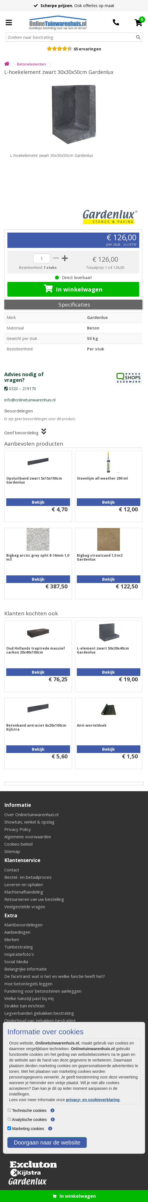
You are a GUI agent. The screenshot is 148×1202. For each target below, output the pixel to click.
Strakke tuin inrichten (24, 1006)
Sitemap (12, 851)
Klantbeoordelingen (23, 924)
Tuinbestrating (18, 947)
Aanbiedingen (17, 932)
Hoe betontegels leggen (28, 983)
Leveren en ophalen (23, 884)
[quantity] (41, 258)
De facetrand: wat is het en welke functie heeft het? (54, 976)
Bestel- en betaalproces (28, 877)
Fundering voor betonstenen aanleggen (42, 991)
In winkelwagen (73, 289)
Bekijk (38, 502)
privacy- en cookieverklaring (93, 1099)
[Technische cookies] (9, 1110)
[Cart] (138, 22)
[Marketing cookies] (9, 1128)
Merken (11, 939)
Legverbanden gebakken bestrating (39, 1013)
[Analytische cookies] (9, 1119)
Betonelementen (31, 64)
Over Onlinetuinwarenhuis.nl (31, 814)
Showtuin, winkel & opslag (29, 822)
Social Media (16, 961)
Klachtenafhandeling (23, 892)
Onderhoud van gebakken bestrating (40, 1020)
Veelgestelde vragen (24, 906)
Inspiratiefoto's (19, 954)
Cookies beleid (18, 844)
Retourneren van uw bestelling (34, 899)
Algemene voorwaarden (27, 836)
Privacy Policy (17, 829)
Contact (11, 870)
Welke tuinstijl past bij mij (29, 998)
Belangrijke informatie (25, 969)
